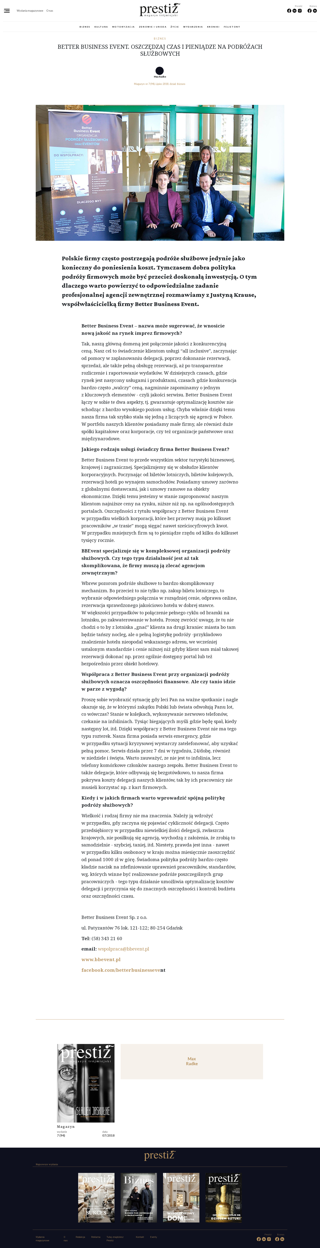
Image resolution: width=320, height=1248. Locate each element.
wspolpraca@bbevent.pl (123, 949)
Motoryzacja (123, 27)
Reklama (95, 1237)
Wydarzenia (193, 27)
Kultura (101, 27)
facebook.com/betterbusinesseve (120, 970)
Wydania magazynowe (30, 10)
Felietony (232, 27)
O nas (49, 10)
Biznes (85, 27)
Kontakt (140, 1237)
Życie (175, 27)
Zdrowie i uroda (153, 27)
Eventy (153, 1237)
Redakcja (80, 1237)
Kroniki (213, 27)
